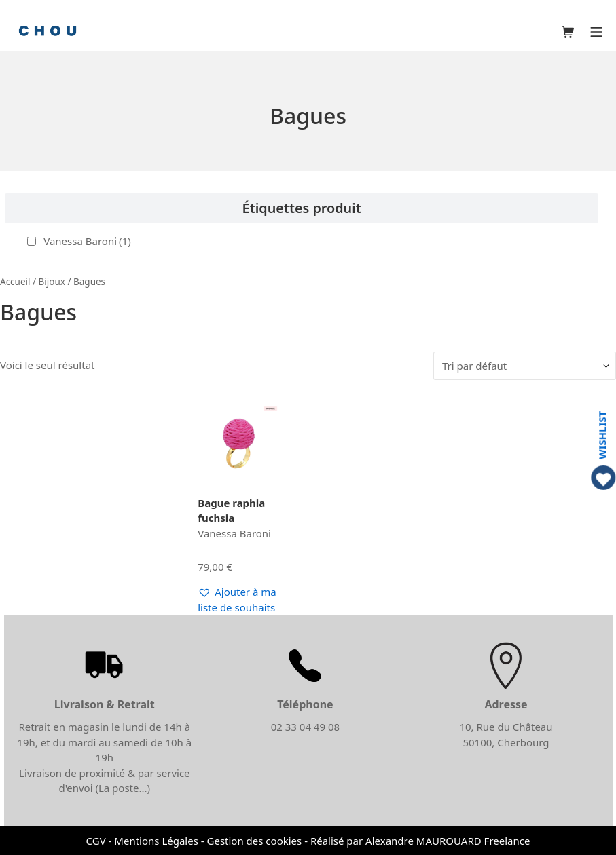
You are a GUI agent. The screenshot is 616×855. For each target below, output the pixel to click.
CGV (96, 841)
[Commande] (524, 366)
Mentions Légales (156, 841)
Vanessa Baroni (86, 241)
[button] (238, 599)
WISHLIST (602, 435)
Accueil (15, 282)
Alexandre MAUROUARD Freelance (447, 841)
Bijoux (52, 282)
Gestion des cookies (254, 841)
